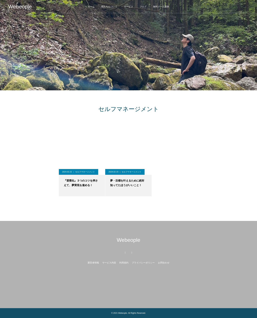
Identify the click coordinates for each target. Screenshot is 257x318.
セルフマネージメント (85, 172)
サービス (128, 6)
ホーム (91, 6)
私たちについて (109, 6)
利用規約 (123, 262)
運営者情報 (93, 262)
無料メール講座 (161, 6)
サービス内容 (109, 262)
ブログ (143, 6)
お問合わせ (163, 262)
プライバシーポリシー (143, 262)
